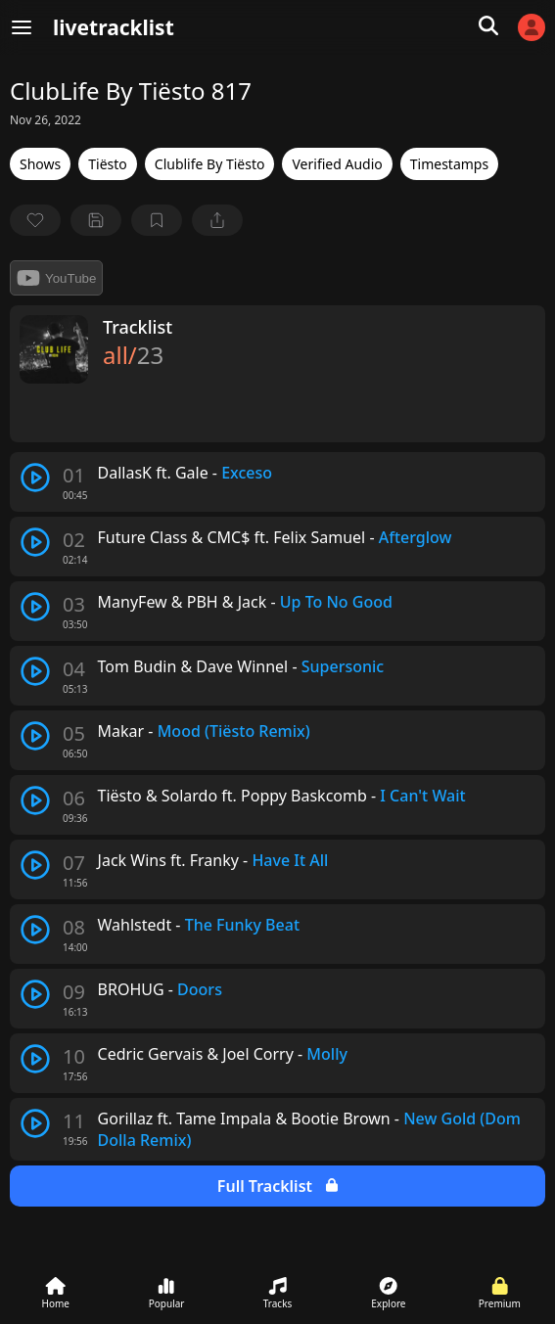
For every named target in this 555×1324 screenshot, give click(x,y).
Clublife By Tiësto (210, 164)
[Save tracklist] (95, 220)
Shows (40, 164)
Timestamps (449, 164)
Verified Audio (337, 164)
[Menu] (21, 27)
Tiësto (107, 164)
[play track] (35, 477)
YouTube (56, 278)
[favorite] (35, 220)
